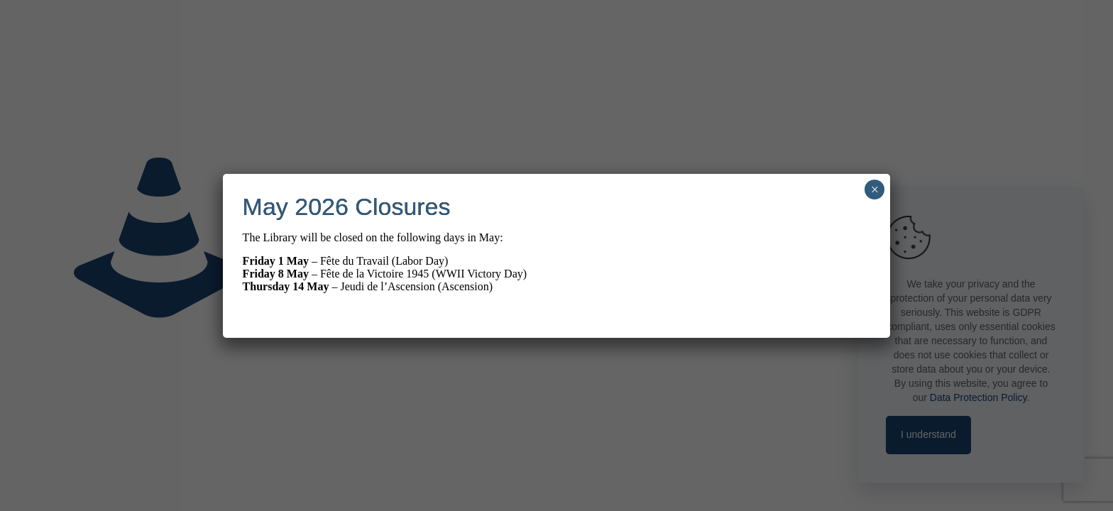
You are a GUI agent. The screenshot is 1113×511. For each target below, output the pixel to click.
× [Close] (875, 189)
